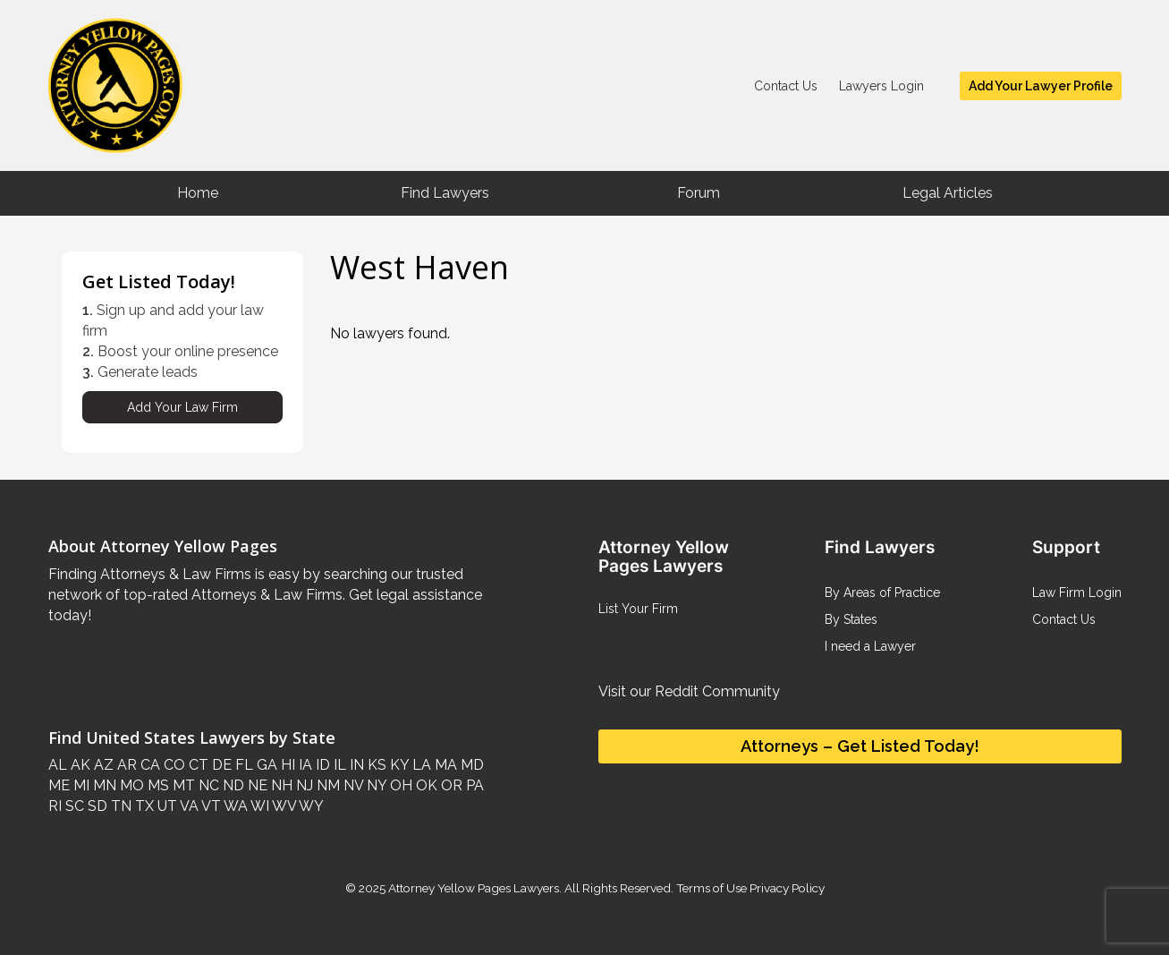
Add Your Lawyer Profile (1041, 86)
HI (286, 764)
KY (397, 764)
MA (444, 764)
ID (321, 764)
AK (78, 764)
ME (59, 785)
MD (470, 764)
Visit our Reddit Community (689, 691)
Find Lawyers (445, 192)
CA (148, 764)
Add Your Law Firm (182, 407)
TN (119, 805)
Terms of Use (711, 888)
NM (326, 785)
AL (57, 764)
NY (374, 785)
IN (355, 764)
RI (55, 805)
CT (196, 764)
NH (279, 785)
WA (234, 805)
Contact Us (785, 86)
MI (79, 785)
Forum (698, 192)
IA (303, 764)
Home (197, 192)
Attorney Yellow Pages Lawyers (473, 888)
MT (182, 785)
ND (231, 785)
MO (130, 785)
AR (125, 764)
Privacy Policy (786, 888)
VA (188, 805)
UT (165, 805)
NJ (302, 785)
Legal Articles (947, 192)
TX (142, 805)
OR (449, 785)
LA (420, 764)
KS (375, 764)
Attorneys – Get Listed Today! (860, 746)
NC (207, 785)
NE (255, 785)
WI (258, 805)
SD (95, 805)
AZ (102, 764)
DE (220, 764)
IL (338, 764)
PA (473, 785)
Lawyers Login (881, 86)
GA (265, 764)
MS (156, 785)
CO (172, 764)
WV (282, 805)
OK (424, 785)
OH (399, 785)
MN (102, 785)
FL (242, 764)
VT (210, 805)
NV (351, 785)
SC (73, 805)
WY (310, 805)
